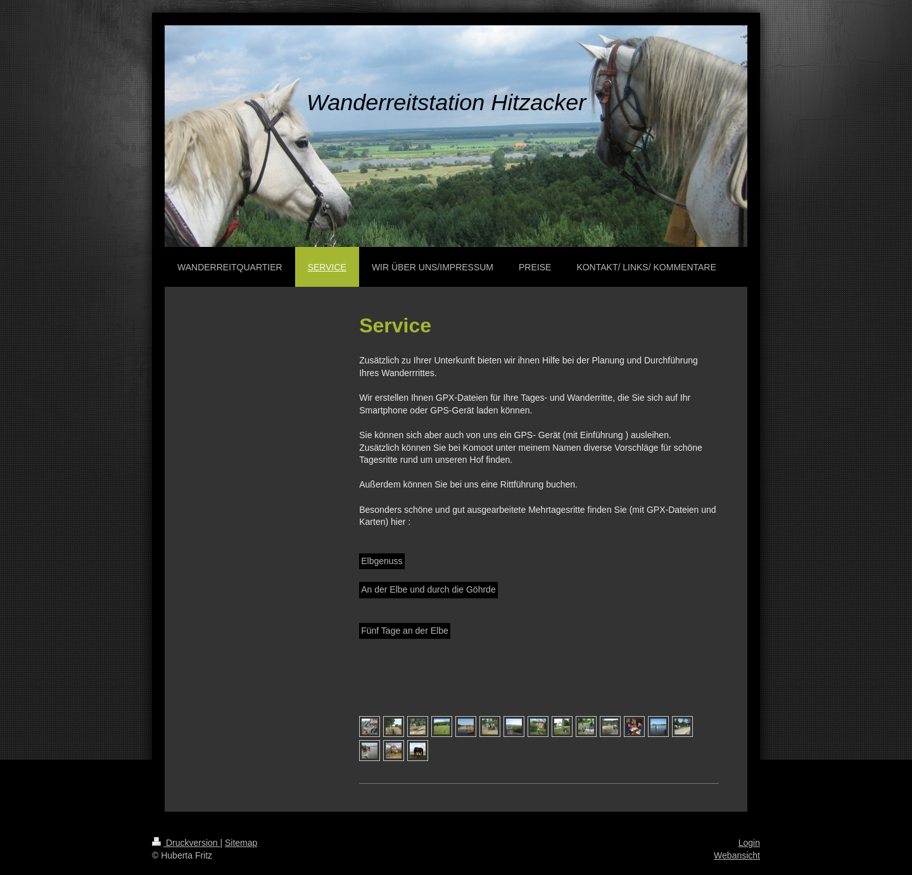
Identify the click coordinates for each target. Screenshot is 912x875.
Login (749, 843)
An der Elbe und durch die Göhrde (428, 589)
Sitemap (241, 843)
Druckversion (186, 843)
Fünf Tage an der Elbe (404, 631)
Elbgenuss (381, 561)
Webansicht (737, 855)
